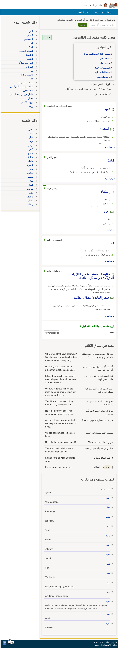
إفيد (108, 526)
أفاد (108, 582)
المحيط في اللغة (102, 68)
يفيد (108, 488)
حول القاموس (81, 12)
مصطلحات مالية (102, 72)
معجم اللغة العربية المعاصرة (96, 54)
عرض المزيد (109, 147)
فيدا (108, 564)
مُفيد (108, 623)
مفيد (108, 498)
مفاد (108, 507)
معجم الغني (104, 58)
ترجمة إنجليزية (102, 77)
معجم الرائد (104, 63)
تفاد (108, 592)
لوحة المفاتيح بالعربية (103, 12)
